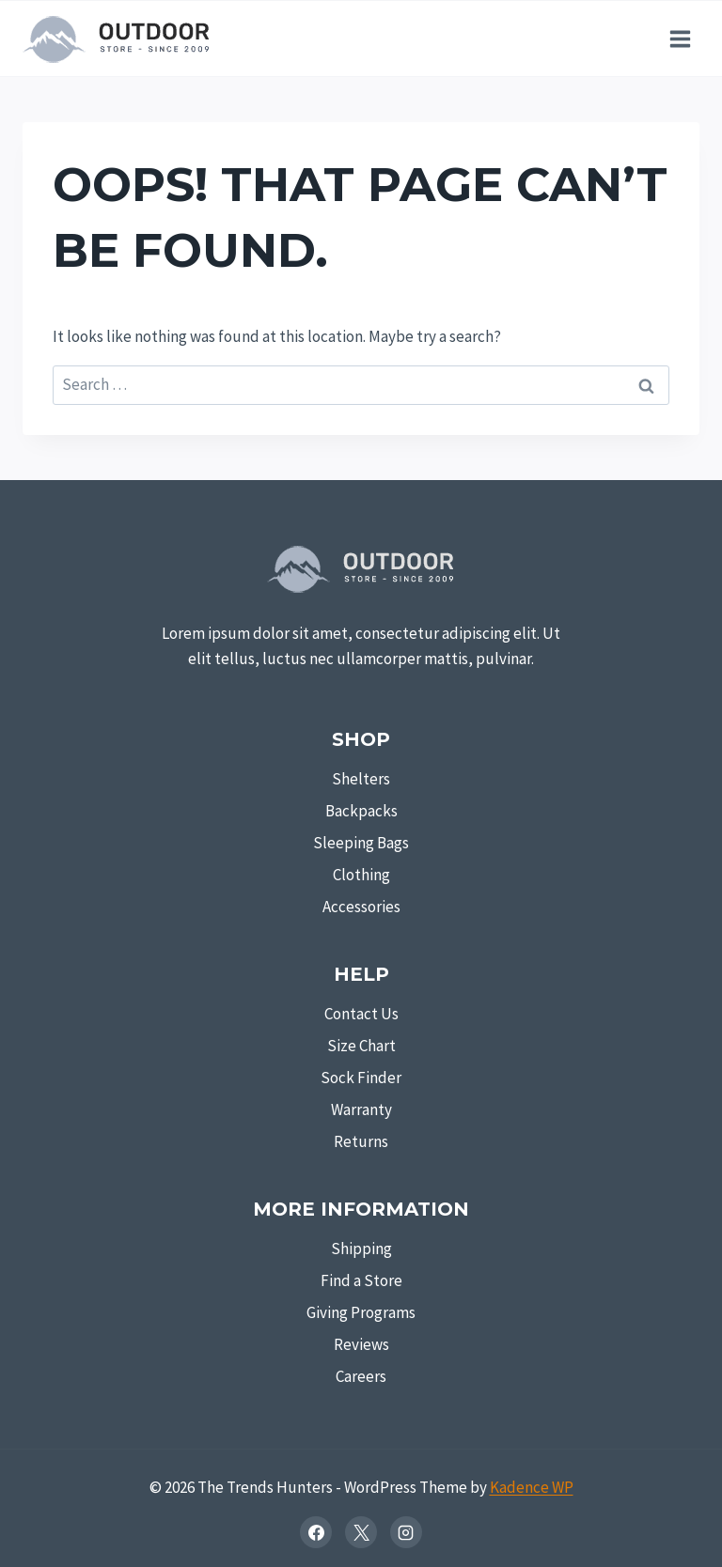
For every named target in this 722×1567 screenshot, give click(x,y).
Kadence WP (531, 1487)
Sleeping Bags (361, 842)
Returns (361, 1141)
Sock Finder (361, 1077)
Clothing (361, 874)
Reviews (361, 1344)
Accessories (361, 906)
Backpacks (361, 810)
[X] (361, 1532)
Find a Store (361, 1280)
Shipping (361, 1248)
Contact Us (361, 1013)
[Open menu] (679, 38)
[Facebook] (316, 1532)
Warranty (361, 1109)
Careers (361, 1376)
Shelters (361, 778)
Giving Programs (361, 1312)
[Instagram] (406, 1532)
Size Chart (361, 1045)
